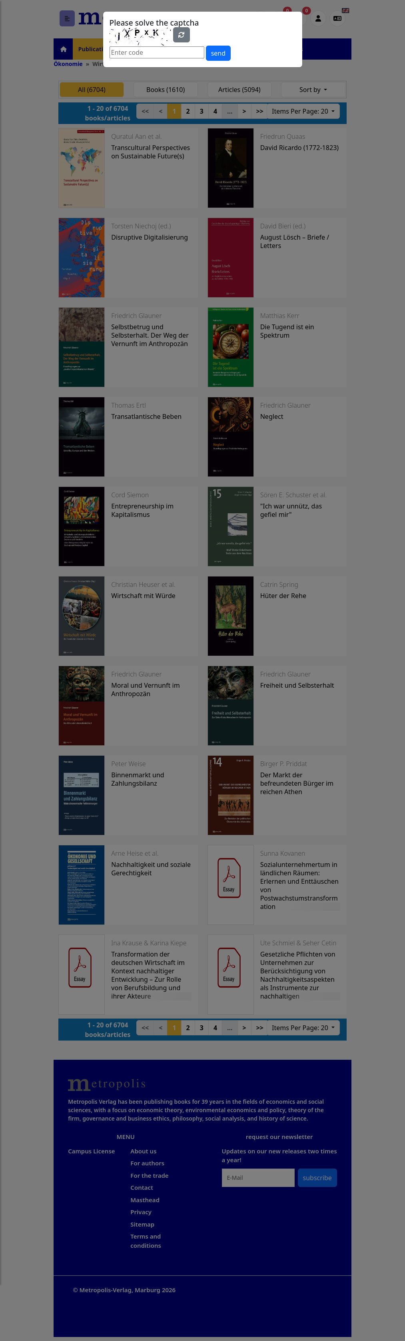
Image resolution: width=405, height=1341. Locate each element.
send (218, 53)
